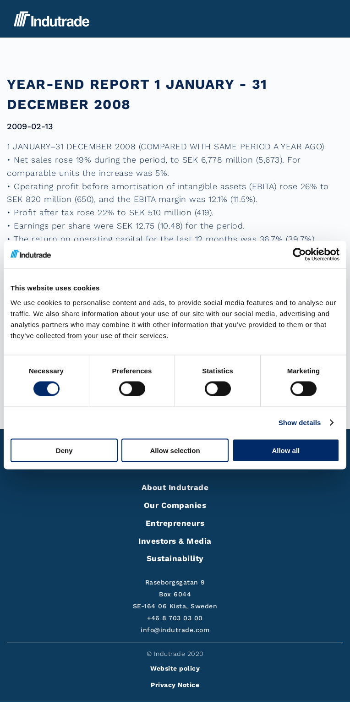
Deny (64, 450)
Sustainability (175, 558)
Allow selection (175, 450)
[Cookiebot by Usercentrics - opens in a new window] (299, 255)
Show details (300, 422)
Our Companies (175, 505)
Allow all (286, 450)
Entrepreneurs (175, 523)
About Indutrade (175, 487)
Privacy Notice (175, 684)
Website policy (175, 668)
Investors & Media (175, 541)
